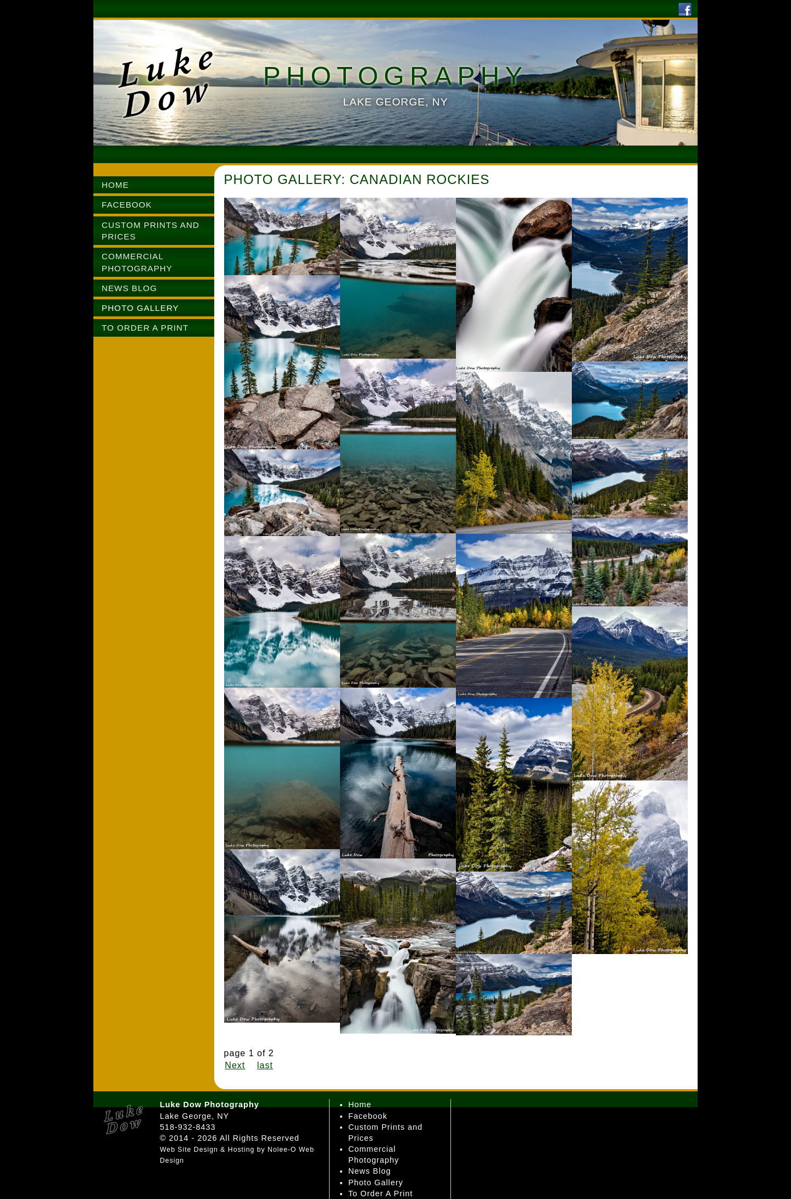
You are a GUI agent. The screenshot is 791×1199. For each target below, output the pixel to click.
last (265, 1065)
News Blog (369, 1171)
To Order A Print (380, 1193)
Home (359, 1104)
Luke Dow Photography (209, 1104)
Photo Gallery (375, 1182)
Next (235, 1065)
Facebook (367, 1116)
